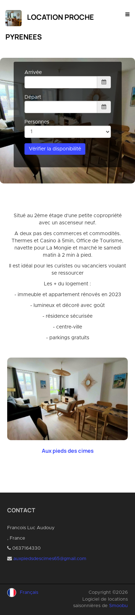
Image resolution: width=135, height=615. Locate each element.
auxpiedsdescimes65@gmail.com (49, 558)
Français (29, 592)
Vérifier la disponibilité (55, 149)
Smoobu (118, 606)
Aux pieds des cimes (68, 451)
